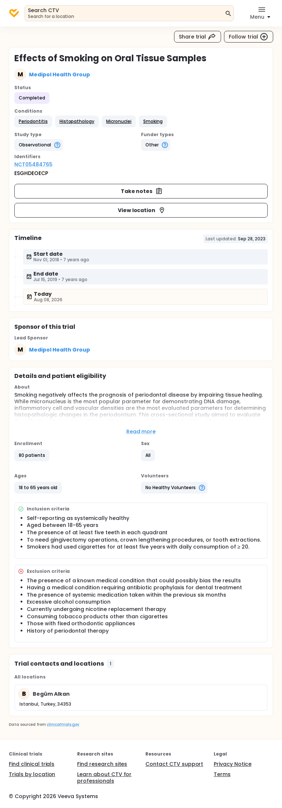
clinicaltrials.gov (63, 724)
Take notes (142, 191)
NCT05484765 (33, 164)
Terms (222, 774)
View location (142, 210)
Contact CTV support (174, 764)
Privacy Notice (233, 764)
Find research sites (102, 764)
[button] (33, 121)
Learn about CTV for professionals (104, 777)
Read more (141, 431)
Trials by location (32, 774)
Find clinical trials (31, 764)
